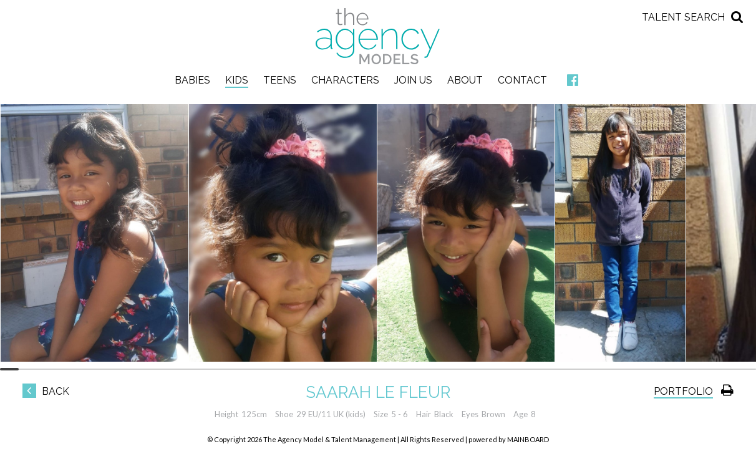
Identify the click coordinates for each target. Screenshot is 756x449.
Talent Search (683, 17)
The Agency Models (378, 36)
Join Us (413, 80)
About (465, 80)
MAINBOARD (528, 439)
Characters (345, 80)
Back (45, 391)
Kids (236, 80)
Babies (192, 80)
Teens (279, 80)
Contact (522, 80)
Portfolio (683, 391)
